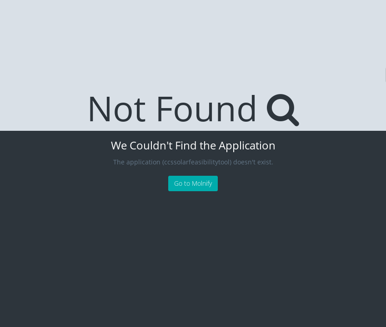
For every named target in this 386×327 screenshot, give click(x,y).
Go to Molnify (193, 183)
